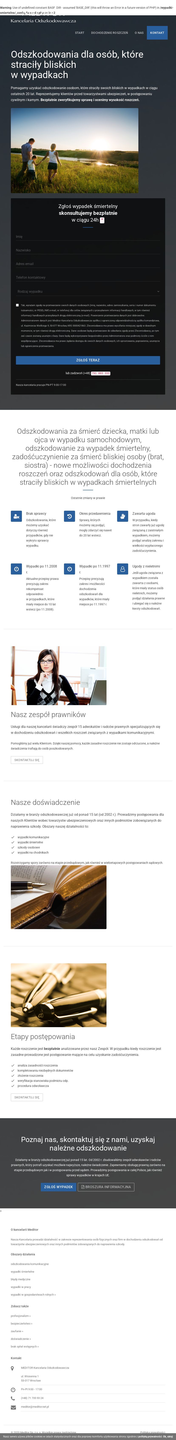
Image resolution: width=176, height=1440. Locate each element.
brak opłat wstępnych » (25, 1346)
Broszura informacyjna (106, 1187)
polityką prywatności (150, 1436)
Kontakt (157, 32)
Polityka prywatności (152, 1432)
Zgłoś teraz (88, 360)
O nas (139, 32)
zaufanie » (17, 1331)
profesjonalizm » (21, 1315)
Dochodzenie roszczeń (109, 32)
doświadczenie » (21, 1338)
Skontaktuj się (26, 760)
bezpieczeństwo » (21, 1323)
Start (79, 32)
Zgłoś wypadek (58, 1187)
